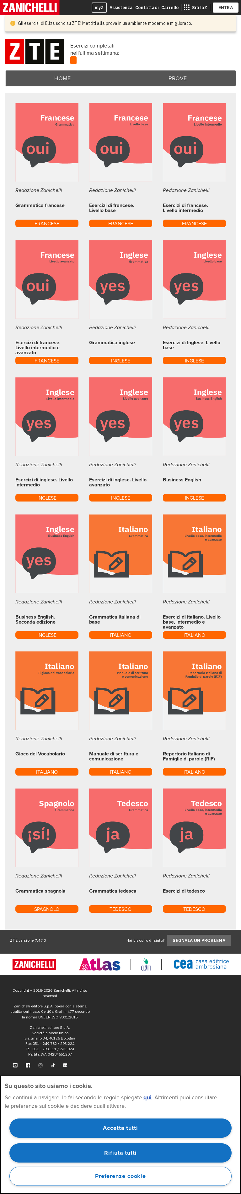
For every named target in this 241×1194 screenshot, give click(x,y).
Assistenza (121, 7)
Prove (178, 78)
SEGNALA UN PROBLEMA (199, 940)
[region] (120, 1135)
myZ (99, 7)
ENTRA (225, 7)
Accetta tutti (120, 1127)
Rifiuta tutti (120, 1152)
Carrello (170, 7)
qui (147, 1097)
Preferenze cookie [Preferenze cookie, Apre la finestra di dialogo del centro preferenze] (120, 1176)
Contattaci (147, 7)
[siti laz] (195, 7)
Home (62, 78)
